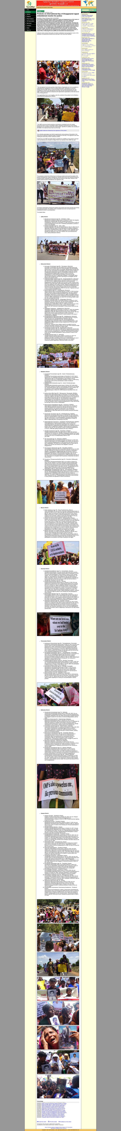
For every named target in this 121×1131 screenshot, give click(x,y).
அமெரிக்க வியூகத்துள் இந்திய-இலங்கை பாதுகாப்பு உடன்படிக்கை (88, 55)
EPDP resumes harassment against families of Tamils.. (54, 1103)
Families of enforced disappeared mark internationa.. (54, 1111)
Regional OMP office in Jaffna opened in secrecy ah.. (54, 1104)
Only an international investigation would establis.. (53, 1114)
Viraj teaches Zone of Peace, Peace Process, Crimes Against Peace (88, 80)
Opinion (28, 14)
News (28, 9)
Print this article (53, 1121)
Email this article (42, 1121)
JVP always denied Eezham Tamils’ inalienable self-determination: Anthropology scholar (88, 60)
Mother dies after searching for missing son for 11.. (53, 1109)
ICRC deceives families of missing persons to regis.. (54, 1110)
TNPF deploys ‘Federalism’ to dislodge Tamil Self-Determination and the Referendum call (88, 40)
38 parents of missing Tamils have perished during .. (54, 1108)
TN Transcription (30, 21)
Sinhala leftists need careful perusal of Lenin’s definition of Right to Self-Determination (88, 65)
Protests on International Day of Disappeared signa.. (54, 1102)
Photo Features (30, 18)
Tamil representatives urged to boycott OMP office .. (54, 1105)
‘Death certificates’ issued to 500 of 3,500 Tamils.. (53, 1106)
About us (29, 30)
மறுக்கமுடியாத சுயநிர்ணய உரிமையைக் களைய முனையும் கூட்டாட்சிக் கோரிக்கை (88, 45)
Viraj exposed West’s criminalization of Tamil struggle (88, 70)
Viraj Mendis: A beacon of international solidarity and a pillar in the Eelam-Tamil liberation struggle (88, 85)
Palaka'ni (29, 16)
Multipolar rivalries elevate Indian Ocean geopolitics (87, 16)
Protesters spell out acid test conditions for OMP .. (53, 1117)
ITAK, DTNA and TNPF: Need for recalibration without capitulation (88, 20)
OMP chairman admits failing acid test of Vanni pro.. (54, 1116)
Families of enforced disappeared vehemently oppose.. (54, 1112)
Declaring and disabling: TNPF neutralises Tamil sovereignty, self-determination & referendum (88, 35)
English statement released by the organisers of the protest (52, 130)
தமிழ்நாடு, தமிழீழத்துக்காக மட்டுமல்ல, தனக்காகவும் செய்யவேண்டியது (88, 30)
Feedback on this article (65, 1121)
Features (29, 12)
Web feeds (29, 23)
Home (28, 27)
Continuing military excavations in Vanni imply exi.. (53, 1113)
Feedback (29, 25)
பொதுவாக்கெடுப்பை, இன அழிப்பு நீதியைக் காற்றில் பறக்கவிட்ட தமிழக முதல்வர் (88, 25)
